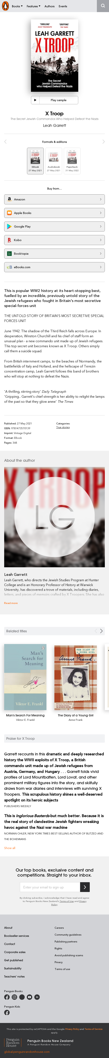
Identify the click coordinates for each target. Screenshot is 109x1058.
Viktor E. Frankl (25, 720)
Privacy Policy (72, 1029)
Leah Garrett (54, 125)
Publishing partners (66, 941)
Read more (11, 603)
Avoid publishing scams (69, 955)
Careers (59, 928)
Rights (58, 948)
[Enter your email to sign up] (50, 887)
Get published (13, 960)
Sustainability (12, 968)
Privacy (59, 962)
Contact (9, 944)
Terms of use (62, 969)
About (8, 927)
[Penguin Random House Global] (15, 1042)
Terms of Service (94, 1029)
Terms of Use (67, 901)
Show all (9, 848)
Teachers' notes (14, 976)
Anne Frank (76, 720)
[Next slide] (101, 631)
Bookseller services (16, 935)
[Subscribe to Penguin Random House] (85, 887)
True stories (63, 427)
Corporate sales (15, 952)
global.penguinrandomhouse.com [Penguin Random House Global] (27, 1051)
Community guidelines (68, 934)
